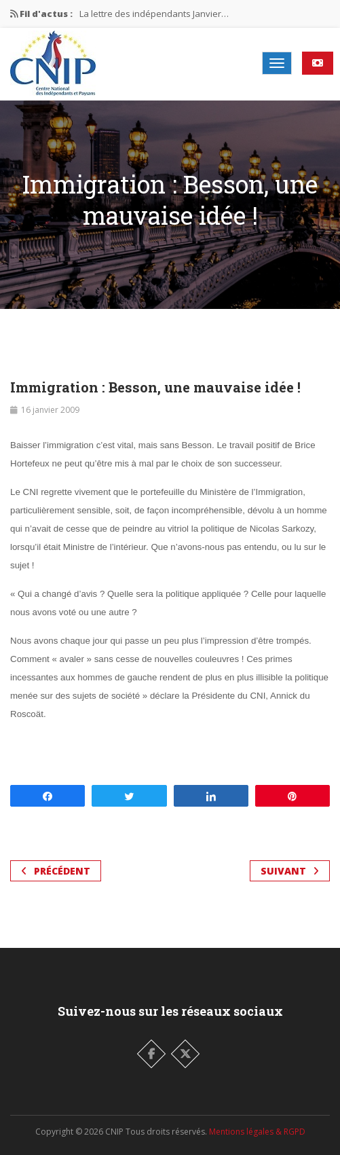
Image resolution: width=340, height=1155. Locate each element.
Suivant (290, 870)
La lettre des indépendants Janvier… (154, 13)
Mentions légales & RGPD (257, 1131)
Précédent (55, 870)
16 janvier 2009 (50, 410)
